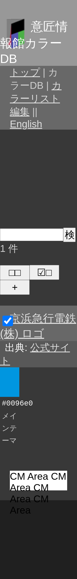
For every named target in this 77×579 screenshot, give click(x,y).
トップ (25, 72)
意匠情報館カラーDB (34, 43)
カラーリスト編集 (36, 98)
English (26, 124)
